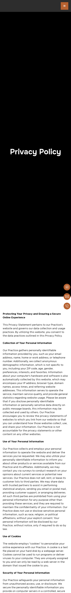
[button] (64, 6)
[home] (16, 6)
